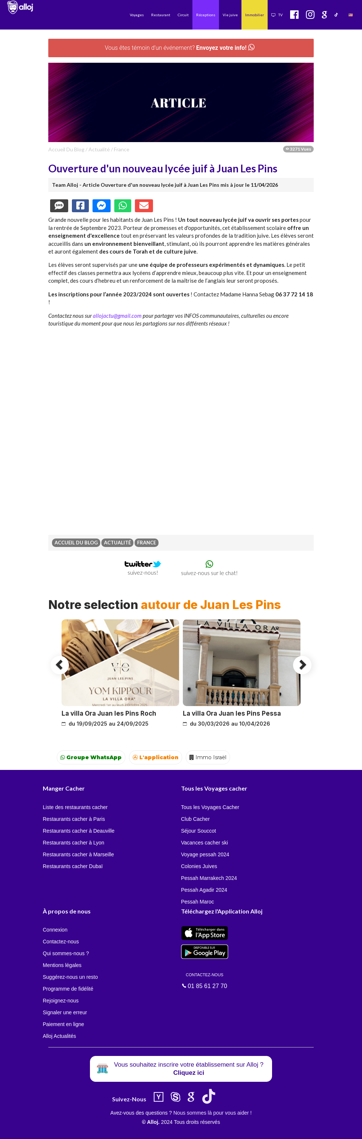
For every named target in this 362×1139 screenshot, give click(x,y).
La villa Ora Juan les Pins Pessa (232, 713)
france (121, 149)
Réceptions (205, 15)
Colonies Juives (199, 866)
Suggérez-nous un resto (70, 977)
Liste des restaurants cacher (75, 807)
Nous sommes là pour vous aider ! (212, 1113)
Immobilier (254, 15)
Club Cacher (195, 819)
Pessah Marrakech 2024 (209, 878)
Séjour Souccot (198, 831)
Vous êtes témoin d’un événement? (179, 47)
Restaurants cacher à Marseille (78, 854)
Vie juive (230, 15)
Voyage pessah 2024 (205, 854)
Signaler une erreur (65, 1012)
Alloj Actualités (59, 1036)
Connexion (55, 930)
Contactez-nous (61, 941)
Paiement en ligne (63, 1024)
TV (277, 15)
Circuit (183, 15)
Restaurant (160, 15)
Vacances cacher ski (204, 843)
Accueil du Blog (66, 149)
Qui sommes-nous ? (66, 953)
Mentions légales (62, 965)
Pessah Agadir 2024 (204, 890)
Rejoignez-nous (61, 1001)
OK (162, 1128)
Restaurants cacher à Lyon (73, 843)
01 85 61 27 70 (204, 980)
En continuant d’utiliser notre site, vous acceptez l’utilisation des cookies (79, 1128)
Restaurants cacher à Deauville (79, 831)
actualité (99, 149)
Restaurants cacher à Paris (74, 819)
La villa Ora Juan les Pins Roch (109, 713)
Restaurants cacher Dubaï (73, 866)
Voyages (137, 15)
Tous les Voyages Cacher (210, 807)
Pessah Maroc (197, 902)
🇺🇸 (350, 15)
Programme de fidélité (68, 989)
